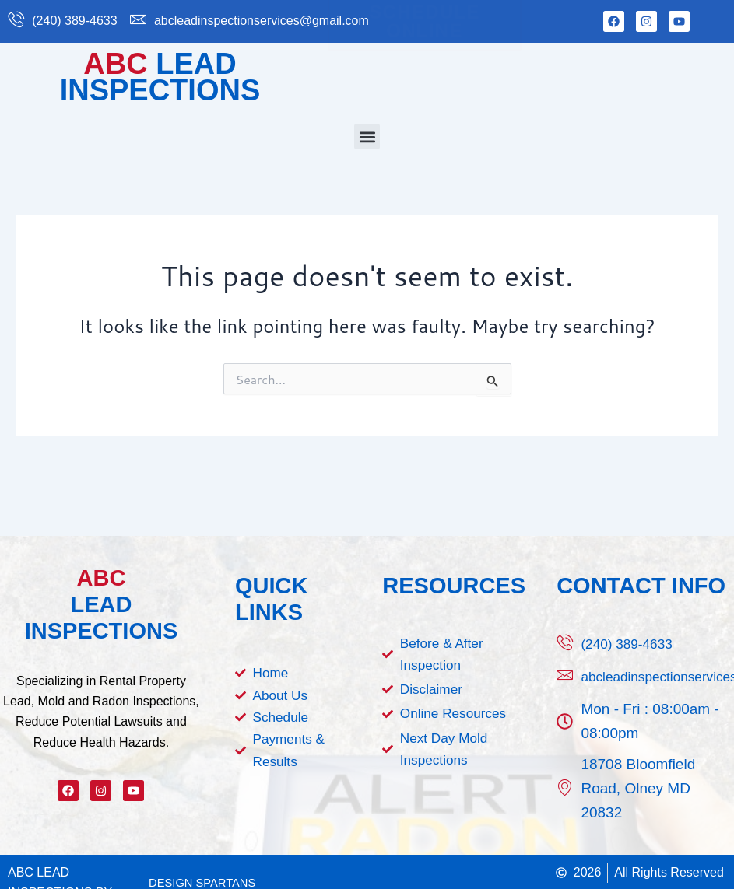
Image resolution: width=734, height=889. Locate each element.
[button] (367, 136)
